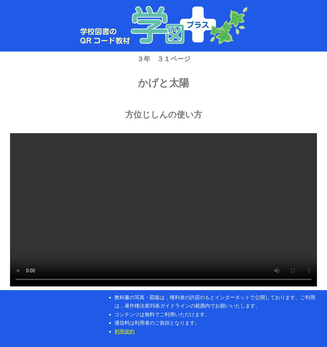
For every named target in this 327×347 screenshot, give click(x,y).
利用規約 (124, 332)
